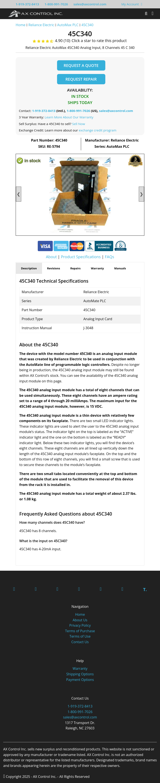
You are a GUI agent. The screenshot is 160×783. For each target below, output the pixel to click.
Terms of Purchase (80, 631)
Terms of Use (80, 636)
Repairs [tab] (75, 268)
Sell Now (78, 124)
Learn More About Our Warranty (69, 117)
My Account (130, 4)
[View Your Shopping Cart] (141, 4)
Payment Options (80, 679)
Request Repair (81, 79)
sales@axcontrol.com (89, 4)
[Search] (146, 13)
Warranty (79, 668)
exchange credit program (97, 130)
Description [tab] (29, 268)
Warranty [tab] (97, 268)
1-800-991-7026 (56, 4)
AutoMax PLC (67, 25)
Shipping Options (80, 674)
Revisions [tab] (53, 268)
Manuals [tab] (120, 268)
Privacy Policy (80, 625)
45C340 (88, 25)
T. (145, 590)
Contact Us (80, 642)
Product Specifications (81, 256)
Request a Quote (81, 65)
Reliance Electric (41, 25)
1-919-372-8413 (27, 4)
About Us (80, 620)
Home (20, 25)
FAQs (109, 256)
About (51, 256)
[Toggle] (152, 13)
